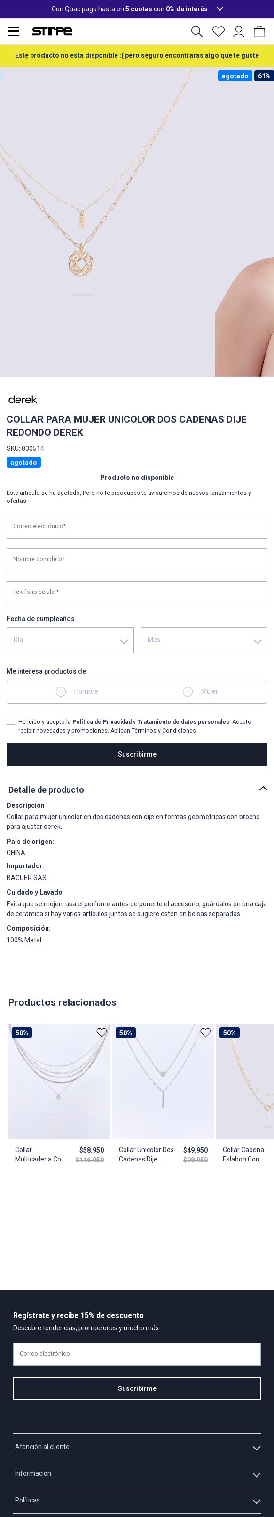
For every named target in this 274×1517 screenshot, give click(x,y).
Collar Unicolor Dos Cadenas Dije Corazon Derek (145, 1155)
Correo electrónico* (39, 526)
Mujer (209, 691)
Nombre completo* (38, 559)
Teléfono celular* (36, 592)
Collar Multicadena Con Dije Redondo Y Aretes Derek (40, 1155)
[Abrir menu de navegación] (13, 31)
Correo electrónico (45, 1353)
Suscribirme (137, 754)
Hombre (86, 691)
